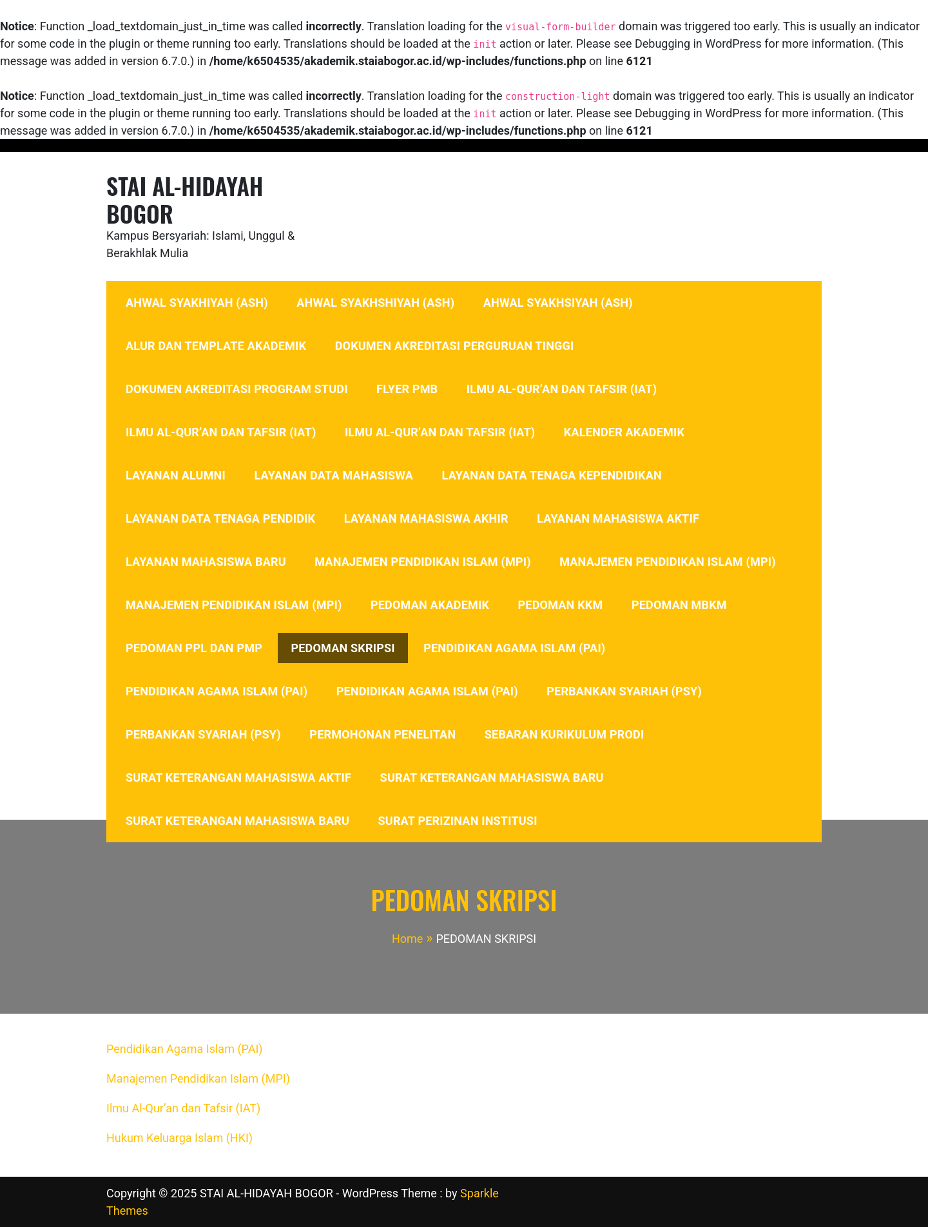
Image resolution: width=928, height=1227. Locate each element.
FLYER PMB (407, 389)
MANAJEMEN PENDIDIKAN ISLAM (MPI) (422, 561)
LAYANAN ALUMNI (176, 475)
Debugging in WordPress (698, 43)
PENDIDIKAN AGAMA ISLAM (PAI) (514, 648)
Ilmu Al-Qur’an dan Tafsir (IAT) (183, 1108)
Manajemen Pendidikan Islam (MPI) (198, 1078)
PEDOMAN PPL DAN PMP (194, 648)
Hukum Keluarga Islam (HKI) (179, 1138)
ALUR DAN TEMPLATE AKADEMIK (216, 346)
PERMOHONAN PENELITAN (382, 734)
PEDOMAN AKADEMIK (430, 605)
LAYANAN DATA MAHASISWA (333, 475)
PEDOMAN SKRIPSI (342, 648)
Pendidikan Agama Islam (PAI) (184, 1049)
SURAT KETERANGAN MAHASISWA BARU (492, 777)
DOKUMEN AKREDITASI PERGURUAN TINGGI (454, 346)
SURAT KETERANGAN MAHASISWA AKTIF (238, 777)
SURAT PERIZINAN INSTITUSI (457, 820)
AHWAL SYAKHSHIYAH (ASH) (375, 302)
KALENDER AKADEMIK (624, 432)
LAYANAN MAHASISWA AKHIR (426, 518)
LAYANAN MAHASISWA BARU (206, 561)
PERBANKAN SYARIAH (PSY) (624, 691)
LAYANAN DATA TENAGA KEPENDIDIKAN (552, 475)
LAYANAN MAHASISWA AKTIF (618, 518)
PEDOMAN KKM (560, 605)
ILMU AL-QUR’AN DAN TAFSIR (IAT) (562, 389)
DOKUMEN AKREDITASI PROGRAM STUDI (237, 389)
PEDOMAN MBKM (679, 605)
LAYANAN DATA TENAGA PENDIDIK (220, 518)
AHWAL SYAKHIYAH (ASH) (197, 302)
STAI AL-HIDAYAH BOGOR (184, 199)
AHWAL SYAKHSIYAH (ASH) (558, 302)
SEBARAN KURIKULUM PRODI (564, 734)
